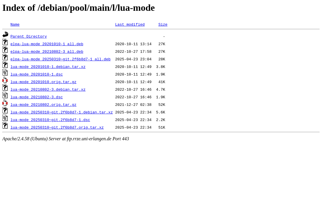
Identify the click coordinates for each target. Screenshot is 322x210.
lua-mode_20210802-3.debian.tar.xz (47, 89)
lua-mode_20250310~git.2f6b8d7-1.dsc (50, 119)
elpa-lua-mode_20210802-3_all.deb (46, 51)
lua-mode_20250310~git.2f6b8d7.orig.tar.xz (57, 127)
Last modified (130, 24)
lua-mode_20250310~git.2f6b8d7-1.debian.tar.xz (61, 112)
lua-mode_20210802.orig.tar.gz (43, 104)
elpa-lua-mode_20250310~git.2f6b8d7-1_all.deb (60, 59)
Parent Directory (28, 36)
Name (15, 24)
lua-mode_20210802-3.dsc (36, 96)
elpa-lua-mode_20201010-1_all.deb (46, 43)
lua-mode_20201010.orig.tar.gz (43, 81)
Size (162, 24)
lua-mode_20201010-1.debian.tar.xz (47, 66)
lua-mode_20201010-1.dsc (36, 74)
